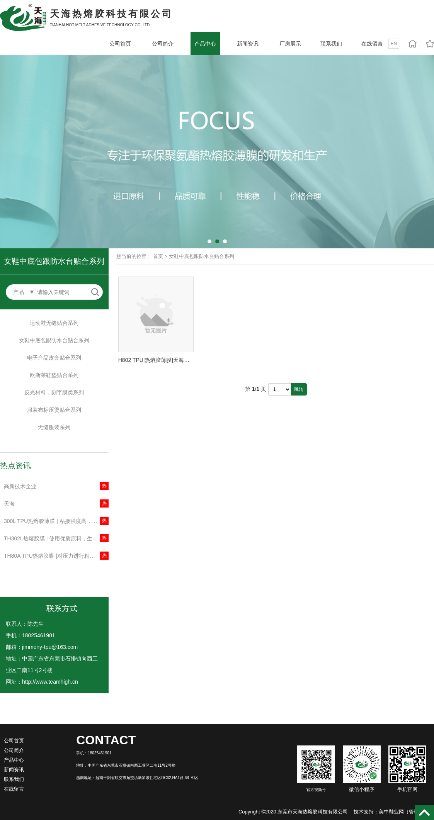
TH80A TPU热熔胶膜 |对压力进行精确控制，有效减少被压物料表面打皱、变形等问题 (56, 556)
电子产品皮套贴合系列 (54, 358)
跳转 (298, 389)
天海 (9, 504)
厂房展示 (290, 44)
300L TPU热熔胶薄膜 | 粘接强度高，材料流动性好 (56, 521)
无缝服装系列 (54, 427)
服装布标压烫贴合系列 (54, 410)
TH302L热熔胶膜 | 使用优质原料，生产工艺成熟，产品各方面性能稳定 (56, 538)
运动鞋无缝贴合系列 (54, 323)
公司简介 (163, 44)
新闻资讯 (248, 44)
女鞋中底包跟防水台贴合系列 (54, 340)
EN (394, 43)
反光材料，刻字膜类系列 (54, 392)
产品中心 (205, 44)
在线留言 (372, 44)
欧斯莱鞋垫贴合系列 (54, 375)
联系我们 (331, 44)
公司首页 (120, 44)
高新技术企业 (20, 486)
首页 (158, 256)
